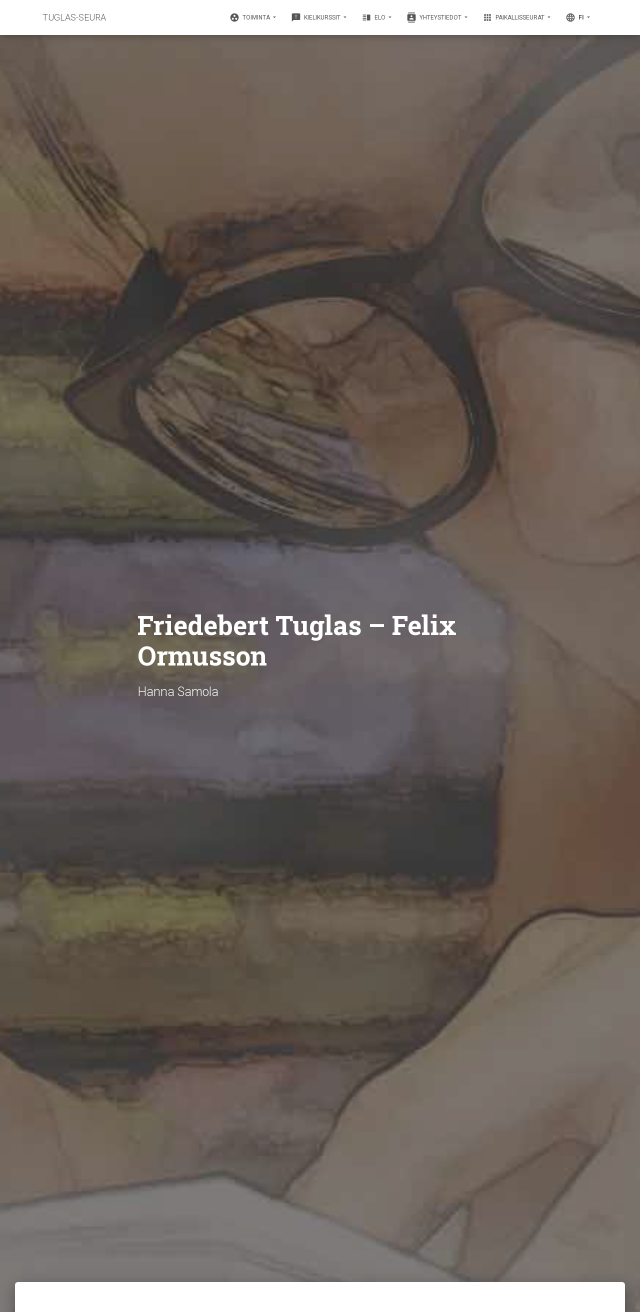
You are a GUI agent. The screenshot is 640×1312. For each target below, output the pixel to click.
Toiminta (251, 18)
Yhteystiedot (434, 18)
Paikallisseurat (514, 18)
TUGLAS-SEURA (74, 17)
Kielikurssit (316, 18)
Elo (374, 18)
